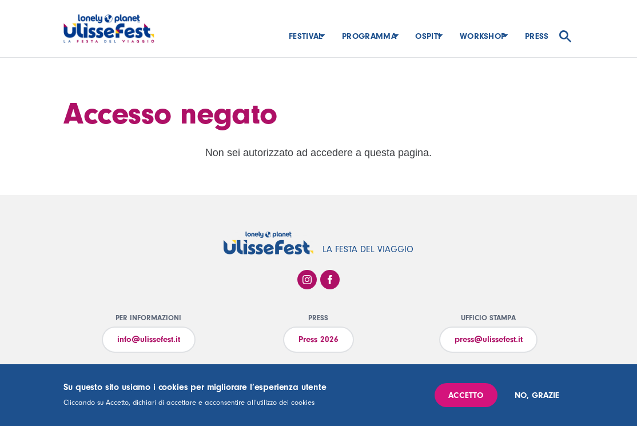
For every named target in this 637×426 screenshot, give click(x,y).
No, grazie (537, 395)
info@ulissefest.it (148, 339)
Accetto (465, 395)
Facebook (330, 279)
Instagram (307, 279)
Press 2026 (318, 339)
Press (537, 36)
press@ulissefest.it (489, 339)
